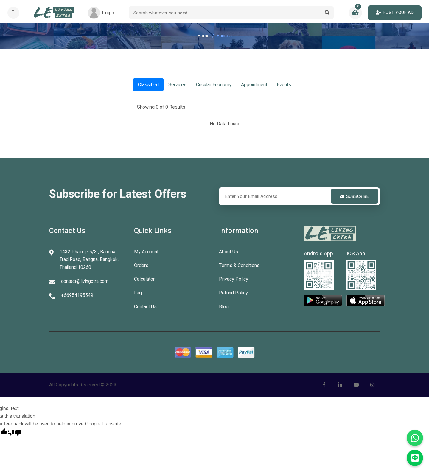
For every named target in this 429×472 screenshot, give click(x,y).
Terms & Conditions (239, 265)
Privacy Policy (233, 279)
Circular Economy (213, 84)
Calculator (144, 279)
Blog (224, 306)
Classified (148, 84)
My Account (146, 251)
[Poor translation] (14, 432)
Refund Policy (233, 293)
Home (203, 35)
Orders (141, 265)
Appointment (254, 84)
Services (177, 84)
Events (284, 84)
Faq (138, 293)
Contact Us (145, 306)
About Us (228, 251)
